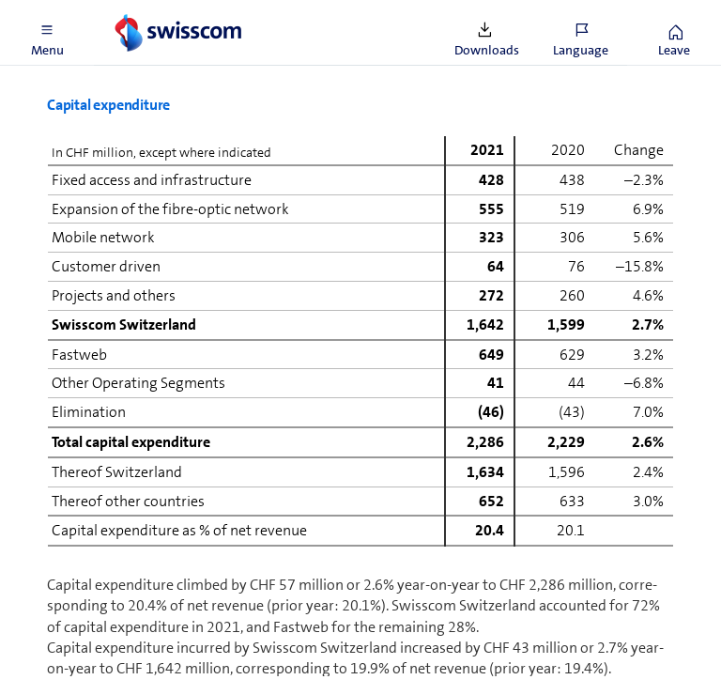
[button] (47, 33)
